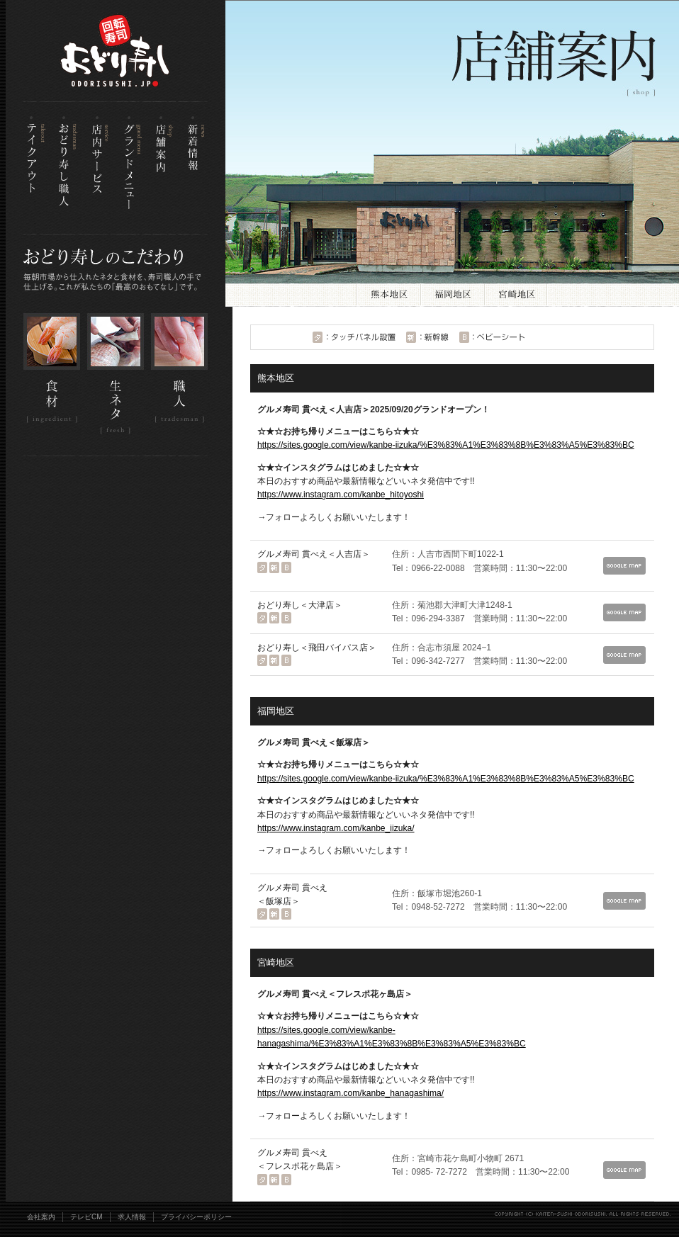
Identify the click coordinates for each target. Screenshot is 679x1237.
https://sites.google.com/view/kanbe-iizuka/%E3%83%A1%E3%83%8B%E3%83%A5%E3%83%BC (445, 445)
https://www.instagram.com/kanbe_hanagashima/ (350, 1093)
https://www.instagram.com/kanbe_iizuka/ (336, 828)
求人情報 (132, 1217)
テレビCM (86, 1217)
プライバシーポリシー (196, 1217)
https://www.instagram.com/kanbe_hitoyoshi (340, 494)
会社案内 (41, 1217)
